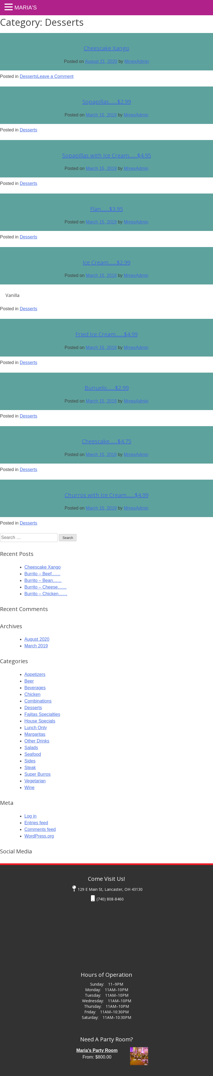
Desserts (28, 76)
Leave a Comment (55, 76)
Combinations (38, 701)
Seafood (32, 754)
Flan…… (106, 209)
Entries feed (36, 822)
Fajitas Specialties (42, 714)
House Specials (39, 721)
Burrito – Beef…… (42, 573)
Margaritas (34, 734)
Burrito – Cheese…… (45, 587)
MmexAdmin (137, 61)
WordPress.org (39, 836)
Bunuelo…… (107, 387)
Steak (30, 767)
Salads (31, 747)
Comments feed (40, 829)
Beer (29, 681)
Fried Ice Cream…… (106, 334)
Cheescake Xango (106, 48)
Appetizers (34, 674)
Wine (29, 787)
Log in (30, 816)
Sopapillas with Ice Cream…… (106, 155)
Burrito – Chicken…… (45, 593)
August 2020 (36, 639)
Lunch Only (35, 727)
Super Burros (37, 774)
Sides (30, 761)
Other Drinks (36, 741)
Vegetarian (35, 781)
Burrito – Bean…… (43, 580)
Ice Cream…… (106, 262)
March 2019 (36, 645)
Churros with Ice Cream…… (106, 495)
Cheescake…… (106, 441)
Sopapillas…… (106, 101)
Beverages (35, 687)
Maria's (25, 7)
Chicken (32, 694)
